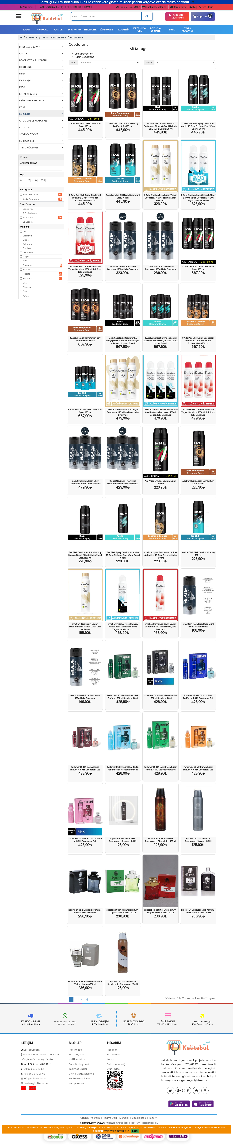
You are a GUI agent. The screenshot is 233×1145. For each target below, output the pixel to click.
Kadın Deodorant (31, 199)
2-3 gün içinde (30, 213)
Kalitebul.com (31, 1079)
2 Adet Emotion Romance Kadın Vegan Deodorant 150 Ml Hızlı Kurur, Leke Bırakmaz (85, 269)
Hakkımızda (75, 1079)
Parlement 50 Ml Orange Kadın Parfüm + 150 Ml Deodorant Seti (198, 768)
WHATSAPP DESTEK (35, 1021)
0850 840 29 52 (35, 1024)
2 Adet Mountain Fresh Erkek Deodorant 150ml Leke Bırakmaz (122, 268)
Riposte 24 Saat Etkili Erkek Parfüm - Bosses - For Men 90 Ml (85, 911)
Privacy (26, 269)
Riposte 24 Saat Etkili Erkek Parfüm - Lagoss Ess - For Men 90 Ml (123, 911)
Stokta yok (28, 209)
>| (87, 999)
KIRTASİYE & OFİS (139, 30)
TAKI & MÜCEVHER (187, 30)
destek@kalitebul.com (36, 1113)
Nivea (25, 260)
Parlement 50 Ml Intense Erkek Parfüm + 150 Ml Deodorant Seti (85, 768)
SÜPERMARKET (107, 29)
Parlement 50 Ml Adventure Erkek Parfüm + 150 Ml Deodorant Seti (122, 697)
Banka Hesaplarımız (155, 7)
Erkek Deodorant (30, 194)
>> (206, 1110)
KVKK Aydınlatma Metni (117, 1130)
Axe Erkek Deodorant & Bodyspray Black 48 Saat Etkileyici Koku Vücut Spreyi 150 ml (85, 555)
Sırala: (73, 62)
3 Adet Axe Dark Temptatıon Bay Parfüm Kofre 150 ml (85, 339)
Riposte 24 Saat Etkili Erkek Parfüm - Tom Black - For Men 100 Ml (198, 911)
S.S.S (23, 1118)
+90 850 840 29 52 (128, 7)
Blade (26, 240)
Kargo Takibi (178, 7)
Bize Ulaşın (206, 7)
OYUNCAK (42, 29)
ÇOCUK (58, 29)
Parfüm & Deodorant (54, 37)
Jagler (26, 256)
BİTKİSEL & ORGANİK (155, 30)
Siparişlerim (113, 1084)
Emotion (27, 248)
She (25, 283)
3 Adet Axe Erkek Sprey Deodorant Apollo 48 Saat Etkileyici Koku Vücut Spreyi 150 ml (160, 341)
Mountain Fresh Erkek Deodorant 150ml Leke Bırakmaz (198, 625)
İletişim (111, 1089)
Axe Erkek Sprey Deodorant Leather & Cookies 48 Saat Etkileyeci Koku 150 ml (160, 555)
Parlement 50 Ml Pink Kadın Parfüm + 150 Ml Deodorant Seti (85, 840)
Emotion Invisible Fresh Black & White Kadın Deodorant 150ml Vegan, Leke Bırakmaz (123, 627)
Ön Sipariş (28, 222)
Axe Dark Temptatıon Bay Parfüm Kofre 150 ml (198, 482)
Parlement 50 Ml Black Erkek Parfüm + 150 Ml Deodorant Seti (160, 697)
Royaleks (27, 278)
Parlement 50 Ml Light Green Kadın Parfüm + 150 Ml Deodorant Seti (160, 768)
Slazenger (28, 287)
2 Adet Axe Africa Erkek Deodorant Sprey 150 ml (85, 125)
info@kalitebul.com (34, 1108)
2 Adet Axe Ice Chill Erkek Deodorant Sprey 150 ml (123, 196)
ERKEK (172, 29)
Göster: (149, 62)
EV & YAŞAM (74, 29)
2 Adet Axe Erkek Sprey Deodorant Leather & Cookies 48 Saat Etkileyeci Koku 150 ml (85, 198)
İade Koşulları (76, 1084)
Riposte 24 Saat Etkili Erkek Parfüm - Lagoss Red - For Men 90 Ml (161, 911)
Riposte (26, 273)
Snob (25, 291)
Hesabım (112, 1079)
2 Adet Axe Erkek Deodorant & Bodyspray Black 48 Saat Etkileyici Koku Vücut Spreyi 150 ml (160, 126)
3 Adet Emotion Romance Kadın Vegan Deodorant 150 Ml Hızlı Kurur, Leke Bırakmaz (198, 412)
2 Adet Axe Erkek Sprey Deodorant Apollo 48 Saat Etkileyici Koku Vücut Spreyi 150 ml (198, 126)
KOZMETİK (123, 29)
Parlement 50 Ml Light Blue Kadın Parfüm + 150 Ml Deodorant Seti (122, 768)
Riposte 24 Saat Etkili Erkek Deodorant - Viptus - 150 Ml (198, 840)
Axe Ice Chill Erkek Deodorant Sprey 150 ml (198, 553)
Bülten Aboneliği (116, 1094)
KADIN (26, 29)
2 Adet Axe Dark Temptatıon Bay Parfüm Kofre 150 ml (122, 125)
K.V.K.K (32, 1118)
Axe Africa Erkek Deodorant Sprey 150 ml (160, 482)
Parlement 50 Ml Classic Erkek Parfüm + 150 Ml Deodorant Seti (198, 697)
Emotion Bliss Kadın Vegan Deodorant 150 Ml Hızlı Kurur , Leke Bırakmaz (85, 627)
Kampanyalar (76, 1113)
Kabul (135, 1131)
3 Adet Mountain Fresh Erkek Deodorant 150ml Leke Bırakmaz (85, 482)
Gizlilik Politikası (77, 1089)
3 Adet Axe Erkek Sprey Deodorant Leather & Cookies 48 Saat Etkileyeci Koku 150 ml (198, 341)
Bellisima (27, 235)
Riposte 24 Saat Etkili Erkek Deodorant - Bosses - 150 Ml (122, 840)
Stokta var (28, 217)
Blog (193, 7)
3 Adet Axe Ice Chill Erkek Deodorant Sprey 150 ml (85, 411)
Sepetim (202, 16)
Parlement (28, 265)
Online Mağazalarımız (81, 1103)
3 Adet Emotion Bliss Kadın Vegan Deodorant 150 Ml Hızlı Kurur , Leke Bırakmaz (122, 412)
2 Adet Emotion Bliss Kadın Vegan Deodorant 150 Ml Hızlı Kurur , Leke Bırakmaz (160, 198)
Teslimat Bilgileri (78, 1099)
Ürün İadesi (113, 1099)
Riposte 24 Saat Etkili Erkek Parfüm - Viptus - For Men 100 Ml (85, 983)
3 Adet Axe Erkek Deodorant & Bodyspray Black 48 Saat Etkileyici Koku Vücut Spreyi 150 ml (122, 341)
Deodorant (76, 37)
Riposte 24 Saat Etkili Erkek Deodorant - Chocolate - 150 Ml (160, 840)
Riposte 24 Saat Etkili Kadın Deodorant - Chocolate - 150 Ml (122, 983)
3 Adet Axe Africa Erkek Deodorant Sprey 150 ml (198, 268)
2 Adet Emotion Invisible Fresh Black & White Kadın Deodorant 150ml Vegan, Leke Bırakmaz (198, 198)
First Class (28, 252)
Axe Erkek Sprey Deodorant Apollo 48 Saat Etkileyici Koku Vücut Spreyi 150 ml (123, 555)
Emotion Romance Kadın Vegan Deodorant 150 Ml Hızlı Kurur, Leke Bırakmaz (160, 627)
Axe (24, 231)
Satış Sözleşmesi (79, 1094)
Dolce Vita (28, 244)
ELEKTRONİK (90, 29)
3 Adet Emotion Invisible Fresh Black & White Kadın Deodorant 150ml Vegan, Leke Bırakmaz (160, 412)
